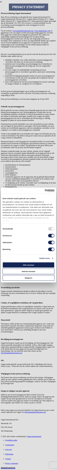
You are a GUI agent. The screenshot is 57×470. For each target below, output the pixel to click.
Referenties (9, 454)
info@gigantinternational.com (11, 353)
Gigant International (34, 436)
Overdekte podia (11, 440)
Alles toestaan (28, 265)
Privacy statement (11, 463)
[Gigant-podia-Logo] (28, 33)
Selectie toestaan (28, 271)
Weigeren (28, 278)
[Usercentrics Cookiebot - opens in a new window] (44, 190)
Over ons (8, 449)
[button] (8, 468)
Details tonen (44, 258)
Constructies (9, 445)
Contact (8, 459)
